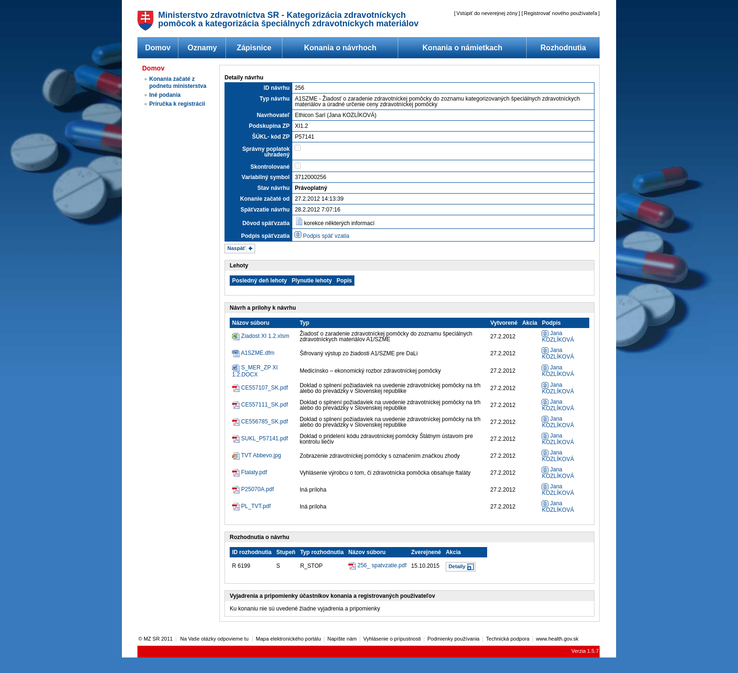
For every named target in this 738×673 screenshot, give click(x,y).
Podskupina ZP (269, 126)
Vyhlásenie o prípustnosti (392, 639)
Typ (304, 323)
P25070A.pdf (257, 489)
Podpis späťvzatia (265, 236)
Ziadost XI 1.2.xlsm (265, 336)
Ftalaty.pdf (254, 472)
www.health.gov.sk (557, 639)
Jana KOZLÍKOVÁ (558, 336)
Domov (157, 48)
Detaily (457, 566)
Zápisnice (254, 48)
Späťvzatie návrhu (265, 209)
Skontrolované (269, 167)
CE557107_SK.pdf (264, 387)
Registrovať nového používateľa (560, 13)
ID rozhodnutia (252, 552)
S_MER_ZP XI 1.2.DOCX (255, 371)
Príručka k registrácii (177, 104)
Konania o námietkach (463, 48)
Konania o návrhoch (340, 48)
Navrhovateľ (273, 115)
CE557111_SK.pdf (264, 404)
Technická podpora (507, 639)
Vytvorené (504, 323)
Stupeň (286, 552)
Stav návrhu (273, 188)
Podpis (551, 323)
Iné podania (165, 95)
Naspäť (236, 248)
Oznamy (202, 48)
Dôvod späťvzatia (265, 223)
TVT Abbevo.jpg (261, 455)
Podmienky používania (453, 639)
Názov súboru (250, 323)
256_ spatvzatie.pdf (381, 565)
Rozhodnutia (563, 48)
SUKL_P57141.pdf (264, 438)
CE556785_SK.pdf (264, 421)
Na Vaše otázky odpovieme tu (215, 639)
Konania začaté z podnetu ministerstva (177, 82)
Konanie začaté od (264, 199)
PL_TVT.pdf (256, 506)
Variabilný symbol (265, 177)
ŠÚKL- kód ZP (270, 136)
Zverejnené (426, 552)
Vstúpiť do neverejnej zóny (487, 13)
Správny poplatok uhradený (266, 152)
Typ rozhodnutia (322, 552)
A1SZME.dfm (257, 353)
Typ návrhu (275, 98)
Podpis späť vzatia (326, 236)
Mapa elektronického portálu (288, 639)
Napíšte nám (342, 639)
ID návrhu (276, 88)
